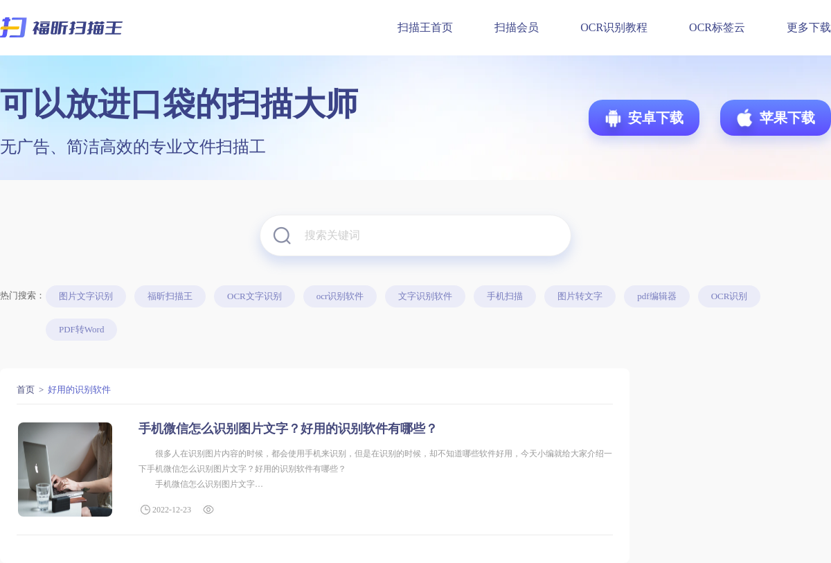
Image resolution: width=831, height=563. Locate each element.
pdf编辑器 (656, 296)
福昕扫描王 (170, 296)
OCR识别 (729, 296)
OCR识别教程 (613, 27)
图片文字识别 (86, 296)
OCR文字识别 (254, 296)
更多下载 (809, 27)
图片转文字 (579, 296)
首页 (26, 389)
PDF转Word (81, 329)
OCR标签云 (717, 27)
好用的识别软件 (79, 389)
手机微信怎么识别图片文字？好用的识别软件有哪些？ (288, 428)
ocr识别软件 (340, 296)
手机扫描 (505, 296)
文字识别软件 (425, 296)
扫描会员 (516, 27)
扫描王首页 (425, 27)
